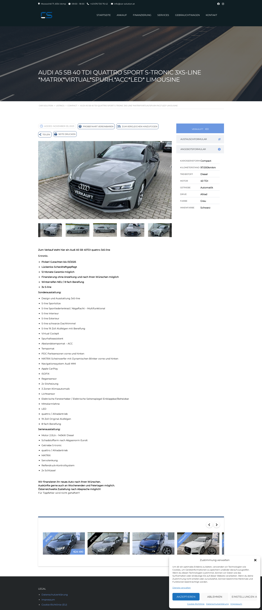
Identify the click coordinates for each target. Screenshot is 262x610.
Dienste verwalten (181, 587)
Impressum (236, 604)
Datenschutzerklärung (217, 604)
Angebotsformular (200, 149)
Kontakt (209, 15)
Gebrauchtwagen (185, 15)
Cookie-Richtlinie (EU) (54, 603)
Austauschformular (200, 139)
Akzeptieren (186, 596)
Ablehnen (214, 596)
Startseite (102, 15)
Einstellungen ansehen (244, 596)
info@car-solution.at (124, 4)
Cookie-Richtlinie (195, 604)
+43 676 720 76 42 (99, 4)
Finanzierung (140, 15)
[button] (255, 560)
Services (161, 15)
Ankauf (120, 15)
